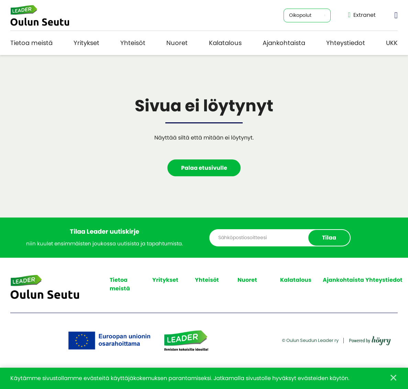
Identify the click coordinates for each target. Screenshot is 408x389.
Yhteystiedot (345, 42)
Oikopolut (300, 15)
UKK (392, 42)
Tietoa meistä (31, 42)
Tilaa (329, 238)
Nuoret (177, 42)
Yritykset (86, 42)
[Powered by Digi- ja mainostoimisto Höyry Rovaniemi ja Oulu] (370, 338)
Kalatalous (225, 42)
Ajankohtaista (284, 42)
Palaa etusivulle (204, 168)
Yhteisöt (132, 42)
